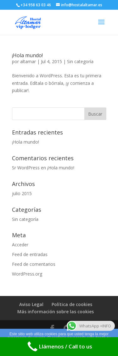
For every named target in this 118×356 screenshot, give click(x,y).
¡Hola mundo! (27, 55)
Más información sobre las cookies (55, 312)
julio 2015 (22, 193)
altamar (28, 61)
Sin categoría (80, 61)
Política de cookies (72, 304)
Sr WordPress (26, 168)
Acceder (20, 245)
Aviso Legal (31, 304)
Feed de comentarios (33, 264)
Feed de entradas (30, 254)
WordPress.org (27, 274)
